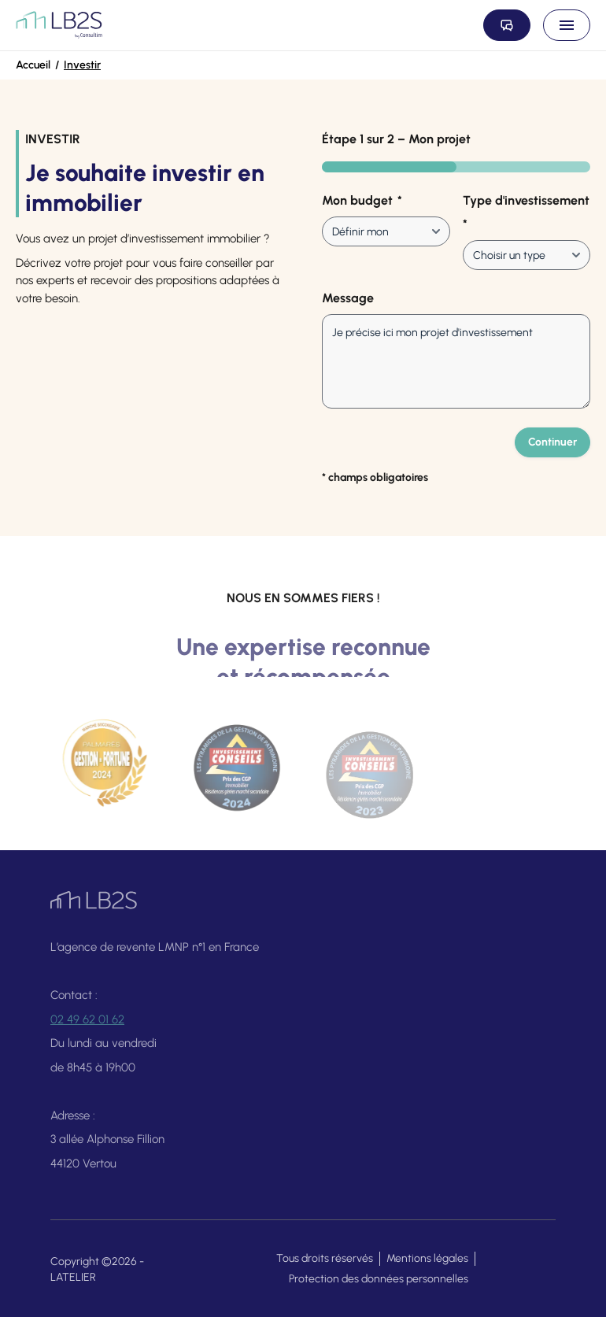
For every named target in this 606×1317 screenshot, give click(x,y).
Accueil (33, 65)
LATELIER (73, 1277)
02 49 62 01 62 (87, 1025)
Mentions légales (427, 1258)
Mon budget (362, 200)
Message (348, 297)
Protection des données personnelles (378, 1279)
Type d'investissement (526, 213)
